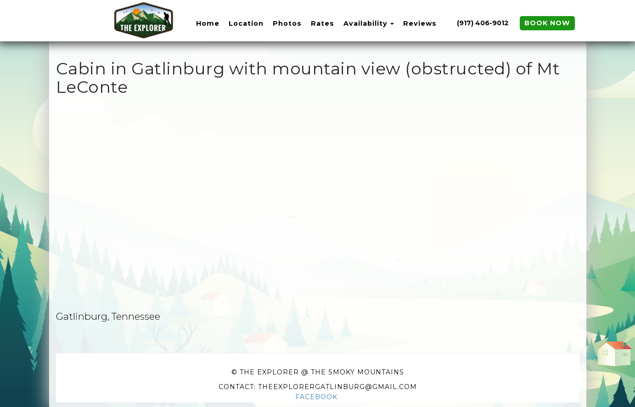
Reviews (420, 23)
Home (207, 23)
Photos (287, 23)
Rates (322, 23)
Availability (365, 23)
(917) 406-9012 (483, 23)
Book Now (547, 23)
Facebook (316, 397)
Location (246, 23)
